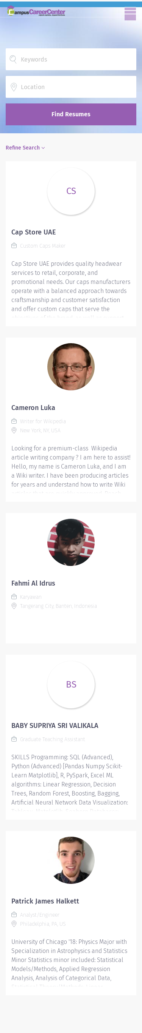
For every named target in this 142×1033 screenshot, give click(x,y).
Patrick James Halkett (45, 901)
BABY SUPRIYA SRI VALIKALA (54, 726)
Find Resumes (71, 114)
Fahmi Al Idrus (33, 583)
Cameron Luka (33, 408)
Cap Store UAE (33, 232)
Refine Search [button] (23, 148)
